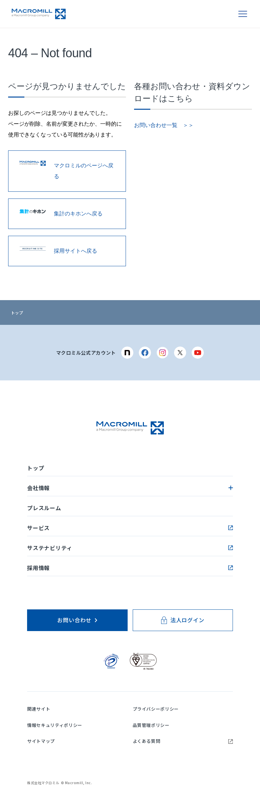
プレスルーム (44, 508)
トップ (17, 312)
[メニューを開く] (242, 13)
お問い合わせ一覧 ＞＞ (164, 125)
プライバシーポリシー (156, 709)
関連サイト (38, 709)
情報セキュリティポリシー (54, 725)
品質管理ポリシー (151, 725)
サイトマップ (41, 741)
